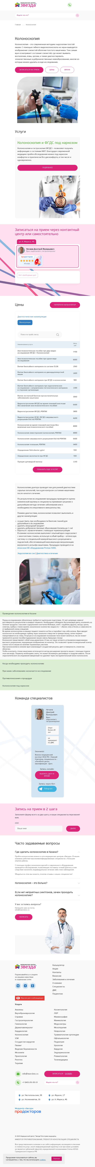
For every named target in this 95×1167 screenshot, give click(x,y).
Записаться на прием (29, 70)
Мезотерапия (60, 1028)
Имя (17, 823)
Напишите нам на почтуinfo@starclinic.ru (25, 909)
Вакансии (56, 976)
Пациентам (57, 994)
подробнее (47, 168)
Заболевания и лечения (63, 980)
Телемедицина (61, 1060)
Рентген (18, 1060)
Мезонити (19, 1053)
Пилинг (18, 1046)
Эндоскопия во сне (26, 554)
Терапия (19, 1063)
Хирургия (58, 1049)
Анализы (19, 1010)
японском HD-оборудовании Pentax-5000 (36, 548)
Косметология (60, 1010)
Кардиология (21, 1031)
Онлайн (68, 1074)
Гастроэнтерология (24, 1021)
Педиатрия (59, 1042)
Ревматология (60, 1056)
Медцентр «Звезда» (24, 1109)
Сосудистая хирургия (25, 1042)
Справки (19, 1017)
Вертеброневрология (25, 1013)
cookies (43, 1160)
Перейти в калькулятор (65, 305)
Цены (51, 70)
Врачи (67, 70)
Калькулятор (58, 965)
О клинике (57, 983)
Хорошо (56, 1159)
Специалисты (58, 987)
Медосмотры (60, 1024)
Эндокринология (62, 1053)
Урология (58, 1046)
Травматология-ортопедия (66, 1035)
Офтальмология (61, 1038)
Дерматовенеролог (24, 1028)
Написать (23, 917)
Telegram (48, 789)
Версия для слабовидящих (29, 998)
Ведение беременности (26, 1049)
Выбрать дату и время (47, 775)
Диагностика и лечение (47, 554)
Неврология (59, 1031)
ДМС (54, 990)
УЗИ (17, 1038)
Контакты (56, 972)
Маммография (60, 1017)
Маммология (60, 1021)
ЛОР (56, 1013)
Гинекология (21, 1024)
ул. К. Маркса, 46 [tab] (26, 242)
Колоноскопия (21, 1035)
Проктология (21, 1056)
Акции (55, 969)
